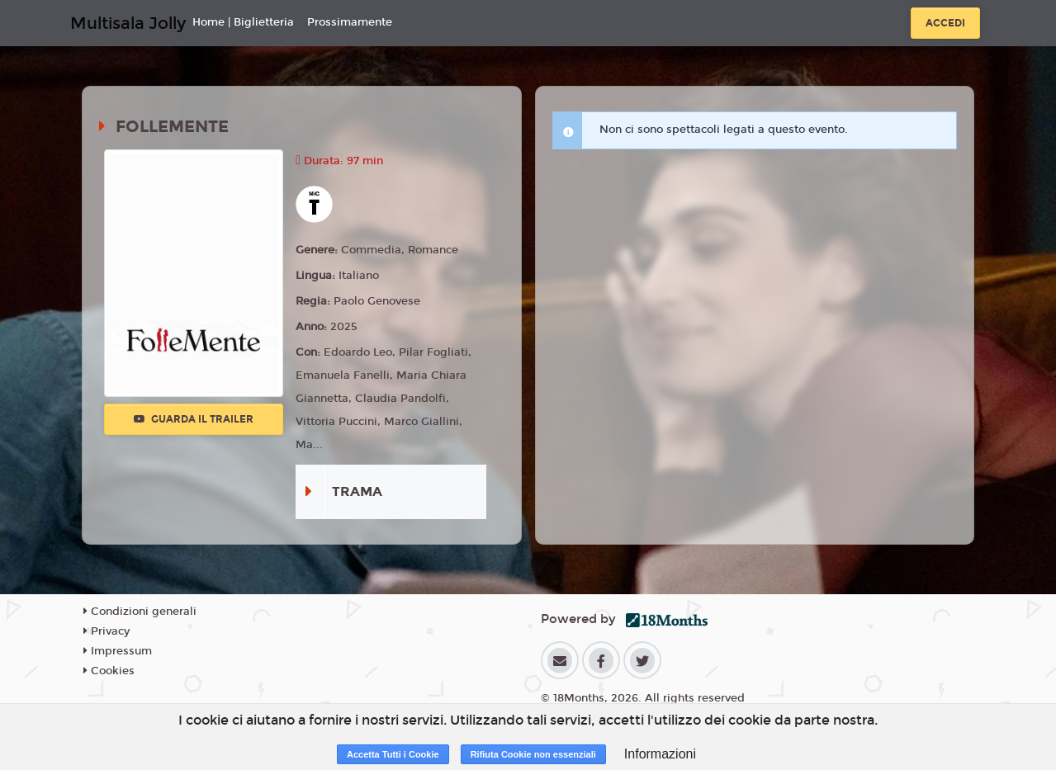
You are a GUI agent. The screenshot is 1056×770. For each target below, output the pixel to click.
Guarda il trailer (193, 419)
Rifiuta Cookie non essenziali (533, 754)
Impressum (117, 651)
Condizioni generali (140, 611)
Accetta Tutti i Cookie (393, 754)
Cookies (109, 671)
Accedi (945, 23)
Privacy (106, 631)
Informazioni (660, 754)
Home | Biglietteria (243, 22)
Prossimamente (349, 22)
